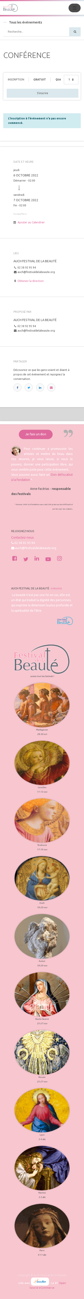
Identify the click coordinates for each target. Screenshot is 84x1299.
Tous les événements (22, 22)
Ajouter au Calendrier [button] (31, 222)
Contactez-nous (22, 537)
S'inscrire (42, 93)
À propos (56, 588)
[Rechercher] (75, 31)
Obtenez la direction (30, 280)
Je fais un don (35, 434)
